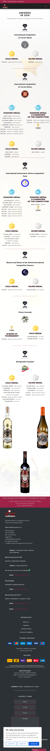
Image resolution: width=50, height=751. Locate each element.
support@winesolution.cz (22, 603)
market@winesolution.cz (22, 575)
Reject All (23, 744)
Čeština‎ (35, 750)
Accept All (34, 744)
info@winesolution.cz (20, 589)
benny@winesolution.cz (21, 609)
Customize (11, 744)
